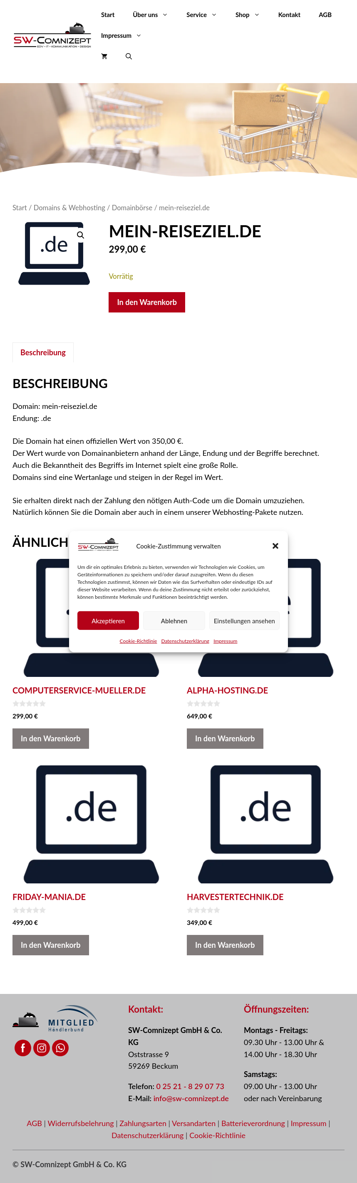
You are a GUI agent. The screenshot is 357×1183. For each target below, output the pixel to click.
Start (107, 14)
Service (206, 14)
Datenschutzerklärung (185, 641)
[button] (275, 546)
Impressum (225, 641)
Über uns (155, 14)
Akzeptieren (108, 620)
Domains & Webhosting (69, 208)
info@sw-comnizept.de (191, 1098)
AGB (325, 14)
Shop (252, 14)
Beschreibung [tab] (43, 352)
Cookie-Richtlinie (138, 641)
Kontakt (289, 14)
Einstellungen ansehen (244, 620)
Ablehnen (174, 620)
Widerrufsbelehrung (81, 1123)
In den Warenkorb (147, 302)
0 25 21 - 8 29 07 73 (190, 1086)
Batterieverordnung (254, 1123)
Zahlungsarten (143, 1123)
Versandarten (195, 1123)
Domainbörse (132, 208)
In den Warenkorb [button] (51, 738)
